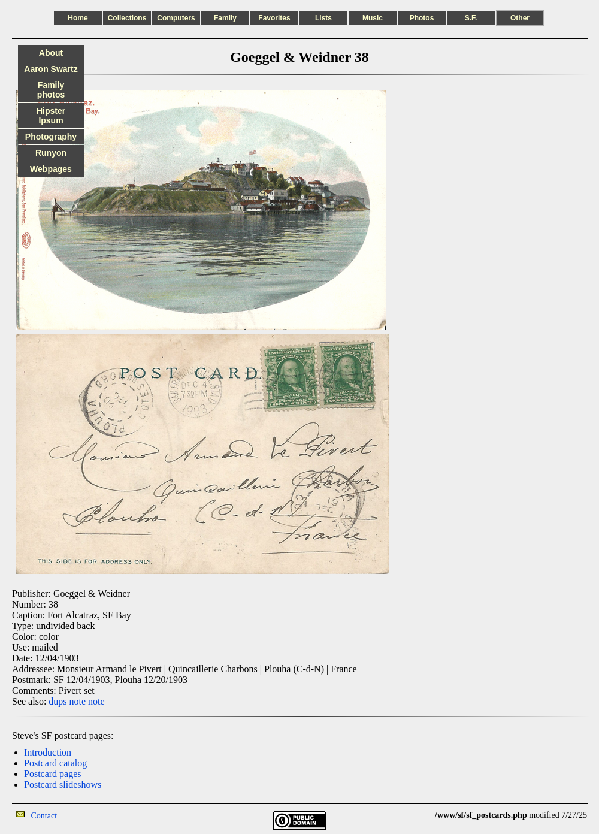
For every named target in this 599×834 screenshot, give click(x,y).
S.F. (471, 18)
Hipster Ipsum (51, 115)
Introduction (47, 752)
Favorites (274, 18)
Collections (127, 18)
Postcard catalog (55, 763)
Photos (422, 18)
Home (77, 18)
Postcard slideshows (62, 784)
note (77, 701)
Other (520, 18)
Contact (44, 815)
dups (57, 701)
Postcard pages (52, 774)
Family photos (51, 89)
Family (225, 18)
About (51, 53)
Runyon (50, 153)
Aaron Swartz (50, 69)
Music (372, 18)
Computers (176, 18)
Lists (323, 18)
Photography (51, 136)
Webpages (51, 169)
